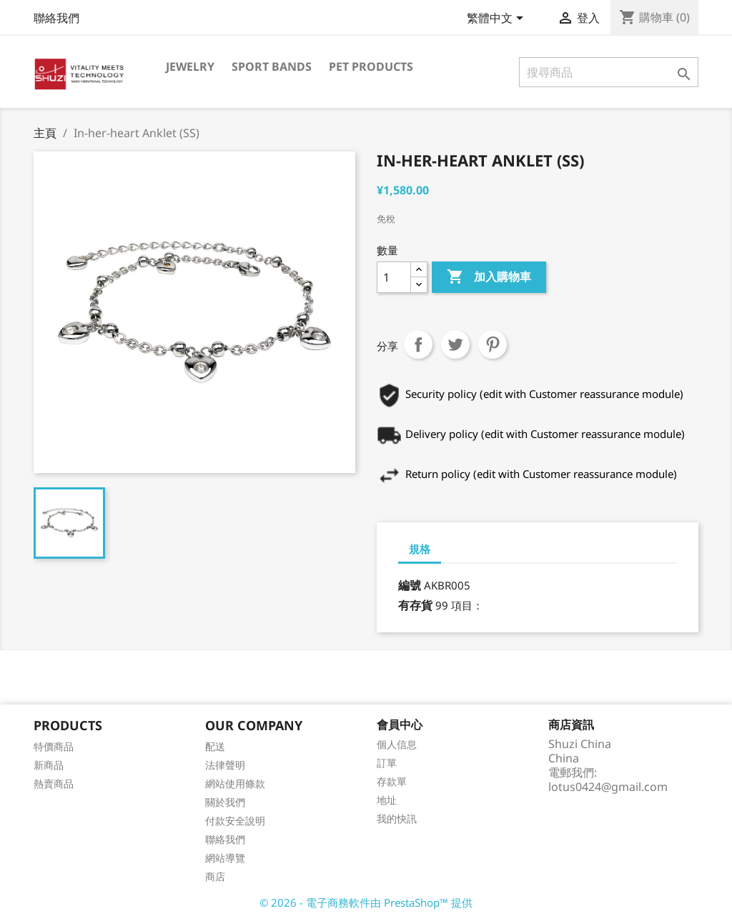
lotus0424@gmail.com (608, 787)
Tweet (455, 344)
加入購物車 (489, 277)
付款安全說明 (235, 820)
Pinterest (492, 344)
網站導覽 (225, 858)
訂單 (387, 763)
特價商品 (54, 746)
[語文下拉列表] (497, 19)
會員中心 (399, 724)
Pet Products (371, 66)
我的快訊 (397, 818)
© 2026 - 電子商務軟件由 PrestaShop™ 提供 (366, 902)
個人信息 (397, 744)
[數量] (394, 277)
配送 (215, 746)
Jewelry (190, 66)
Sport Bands (272, 66)
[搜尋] (608, 72)
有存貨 (415, 605)
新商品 (49, 765)
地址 (387, 800)
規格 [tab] (419, 549)
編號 (409, 585)
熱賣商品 (54, 783)
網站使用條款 (235, 783)
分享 (418, 344)
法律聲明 (225, 765)
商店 (215, 876)
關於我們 (225, 802)
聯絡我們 (56, 18)
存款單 (392, 781)
